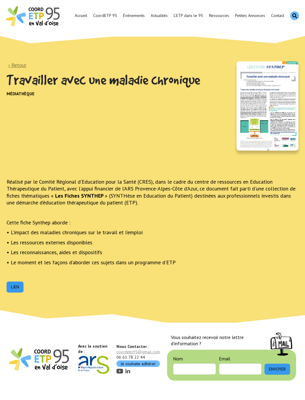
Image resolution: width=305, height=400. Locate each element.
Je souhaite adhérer (138, 363)
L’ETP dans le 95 (188, 15)
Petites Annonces (250, 15)
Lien (15, 287)
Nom (178, 359)
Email (224, 359)
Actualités (159, 15)
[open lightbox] (267, 106)
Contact (277, 15)
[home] (33, 15)
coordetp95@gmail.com (138, 351)
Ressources (219, 15)
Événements (134, 15)
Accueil (81, 15)
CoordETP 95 (105, 15)
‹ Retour (17, 65)
